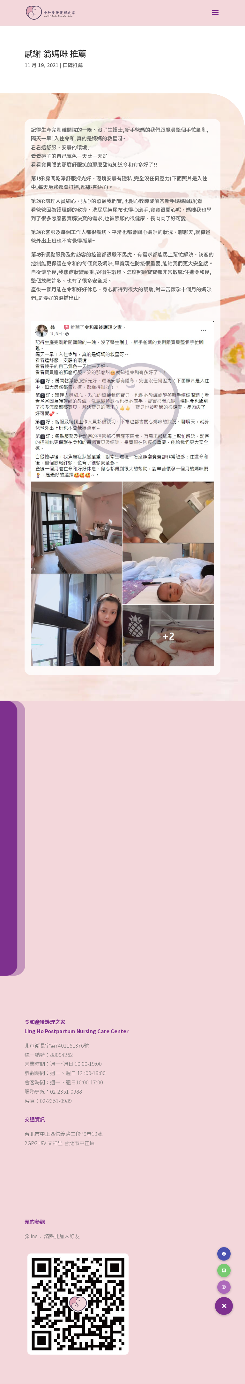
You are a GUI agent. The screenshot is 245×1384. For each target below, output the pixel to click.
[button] (224, 1306)
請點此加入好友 (62, 1236)
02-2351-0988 (66, 1092)
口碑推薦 (73, 65)
